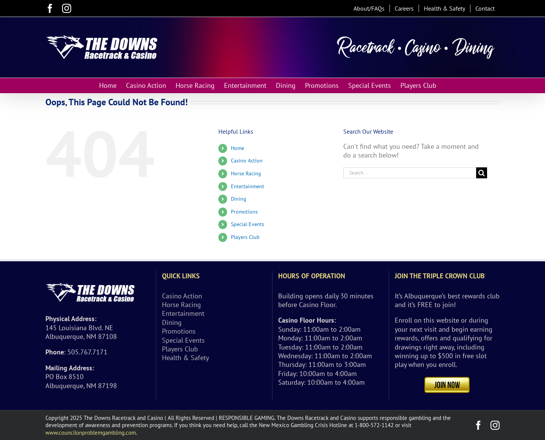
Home (237, 148)
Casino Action (247, 160)
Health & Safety (185, 357)
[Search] (481, 172)
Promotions (244, 211)
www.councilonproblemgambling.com (90, 432)
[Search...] (409, 172)
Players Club (245, 237)
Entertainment (247, 186)
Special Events (247, 224)
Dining (238, 198)
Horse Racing (246, 173)
